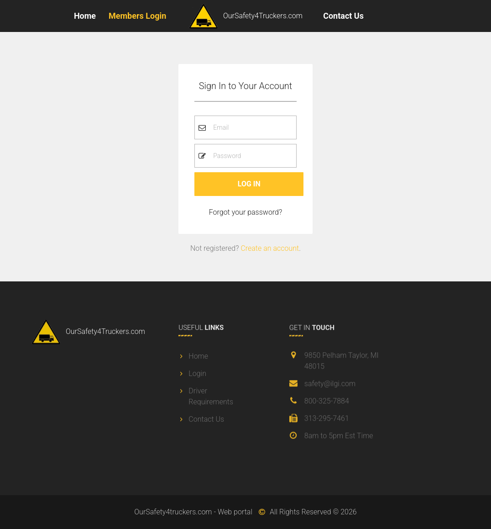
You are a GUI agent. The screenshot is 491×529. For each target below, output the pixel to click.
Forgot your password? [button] (245, 212)
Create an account (269, 248)
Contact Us (343, 16)
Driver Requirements (210, 398)
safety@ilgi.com (329, 385)
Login (197, 375)
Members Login (137, 16)
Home (85, 16)
